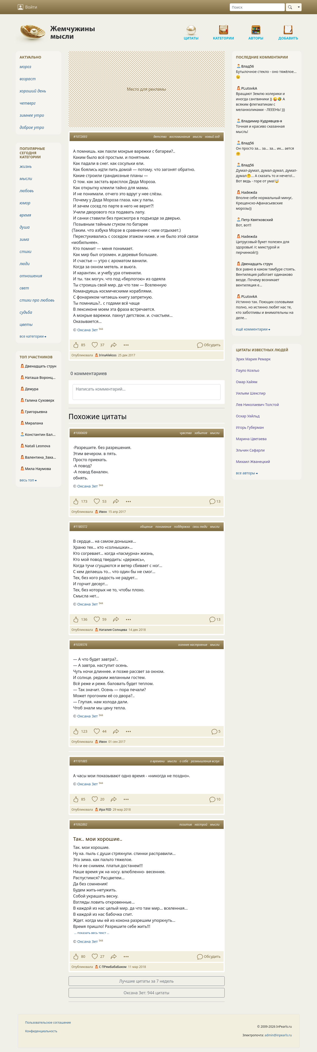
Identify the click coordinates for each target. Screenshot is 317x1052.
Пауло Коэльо (247, 370)
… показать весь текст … (91, 933)
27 (102, 956)
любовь (27, 190)
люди (25, 263)
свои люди (200, 526)
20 (102, 799)
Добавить (288, 27)
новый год (212, 136)
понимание (163, 526)
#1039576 (80, 644)
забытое (201, 433)
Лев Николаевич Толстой (257, 404)
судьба (26, 312)
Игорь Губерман (250, 427)
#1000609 (80, 433)
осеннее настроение (192, 644)
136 (84, 619)
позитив (185, 824)
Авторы (256, 27)
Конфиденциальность (41, 1031)
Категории (223, 27)
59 (104, 619)
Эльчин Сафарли (250, 450)
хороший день (33, 91)
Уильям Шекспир (251, 393)
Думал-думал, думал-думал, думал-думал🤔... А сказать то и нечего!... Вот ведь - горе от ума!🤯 (266, 175)
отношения (31, 276)
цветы (26, 324)
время (25, 215)
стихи (26, 251)
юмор (25, 203)
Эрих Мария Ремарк (253, 359)
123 (84, 731)
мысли (197, 136)
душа (25, 227)
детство (160, 136)
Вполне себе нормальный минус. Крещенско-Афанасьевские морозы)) (264, 203)
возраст (28, 79)
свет (24, 288)
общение (146, 526)
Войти (27, 7)
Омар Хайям (247, 381)
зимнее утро (32, 115)
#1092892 (80, 824)
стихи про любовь (37, 300)
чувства (186, 433)
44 (104, 731)
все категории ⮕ (33, 336)
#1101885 (80, 761)
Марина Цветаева (251, 438)
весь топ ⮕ (28, 480)
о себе (184, 761)
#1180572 (80, 526)
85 (83, 344)
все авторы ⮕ (247, 473)
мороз (25, 66)
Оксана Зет (87, 486)
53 (104, 501)
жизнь (26, 166)
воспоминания (180, 136)
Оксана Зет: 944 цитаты (147, 993)
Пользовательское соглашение (48, 1022)
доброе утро (32, 127)
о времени (157, 761)
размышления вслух (205, 761)
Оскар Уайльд (248, 416)
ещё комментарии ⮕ (253, 329)
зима (24, 239)
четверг (28, 103)
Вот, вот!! (243, 225)
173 (84, 501)
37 (102, 344)
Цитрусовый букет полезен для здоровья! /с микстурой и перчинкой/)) (262, 247)
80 (83, 956)
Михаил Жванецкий (253, 461)
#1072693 (80, 136)
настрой (201, 824)
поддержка (182, 526)
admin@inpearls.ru (278, 1035)
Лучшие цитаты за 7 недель (146, 981)
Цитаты (191, 27)
